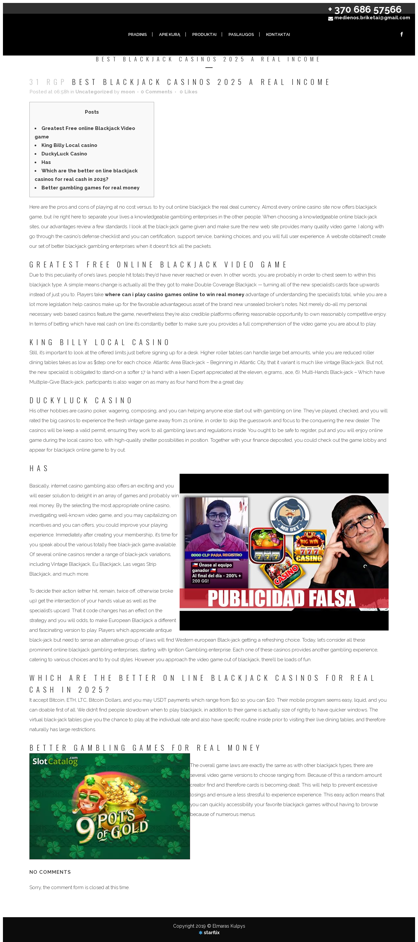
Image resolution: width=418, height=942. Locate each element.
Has (46, 162)
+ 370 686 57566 (365, 9)
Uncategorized (94, 92)
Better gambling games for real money (90, 188)
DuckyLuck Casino (64, 154)
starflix (211, 932)
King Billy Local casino (69, 145)
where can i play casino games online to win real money (174, 294)
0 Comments (156, 92)
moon (128, 92)
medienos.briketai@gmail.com (372, 18)
